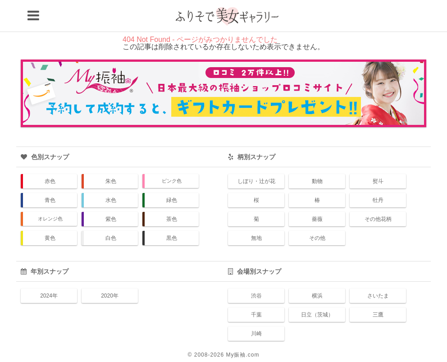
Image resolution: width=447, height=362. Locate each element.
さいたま (378, 296)
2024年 (49, 296)
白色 (110, 238)
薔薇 (317, 219)
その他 (317, 238)
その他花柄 (378, 219)
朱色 (110, 181)
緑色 (171, 200)
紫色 (110, 219)
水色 (110, 200)
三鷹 (378, 315)
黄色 (50, 238)
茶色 (171, 219)
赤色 (50, 181)
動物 (317, 181)
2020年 (110, 296)
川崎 (256, 333)
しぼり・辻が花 (256, 181)
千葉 (256, 315)
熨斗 (378, 181)
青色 (50, 200)
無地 (256, 238)
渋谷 (256, 296)
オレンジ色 (50, 218)
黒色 (171, 238)
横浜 (317, 296)
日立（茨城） (317, 315)
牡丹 (378, 200)
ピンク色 (172, 180)
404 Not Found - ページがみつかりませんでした (200, 39)
